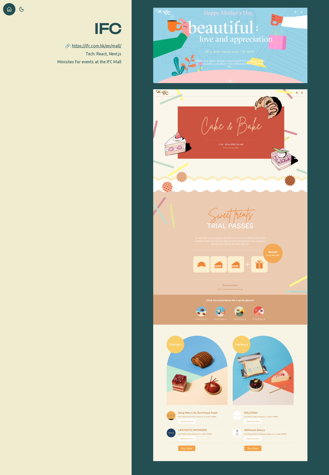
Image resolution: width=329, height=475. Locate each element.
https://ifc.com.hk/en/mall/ (96, 45)
